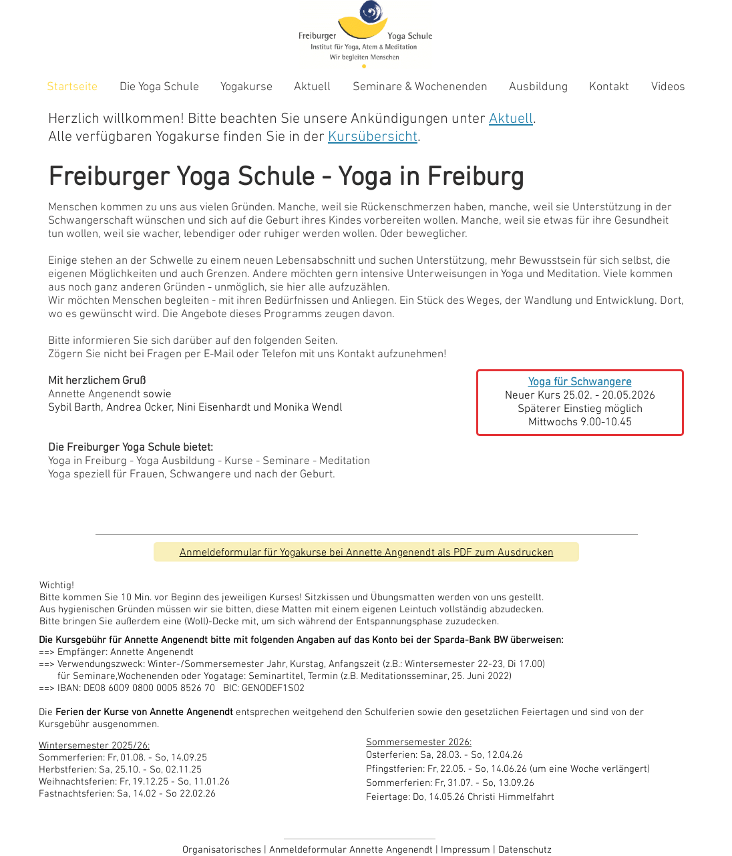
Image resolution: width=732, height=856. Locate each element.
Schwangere (200, 474)
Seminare (286, 461)
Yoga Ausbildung (175, 461)
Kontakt (356, 354)
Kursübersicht (372, 137)
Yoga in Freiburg (87, 461)
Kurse (238, 461)
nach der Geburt (293, 474)
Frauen (147, 474)
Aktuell (511, 119)
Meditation (344, 461)
